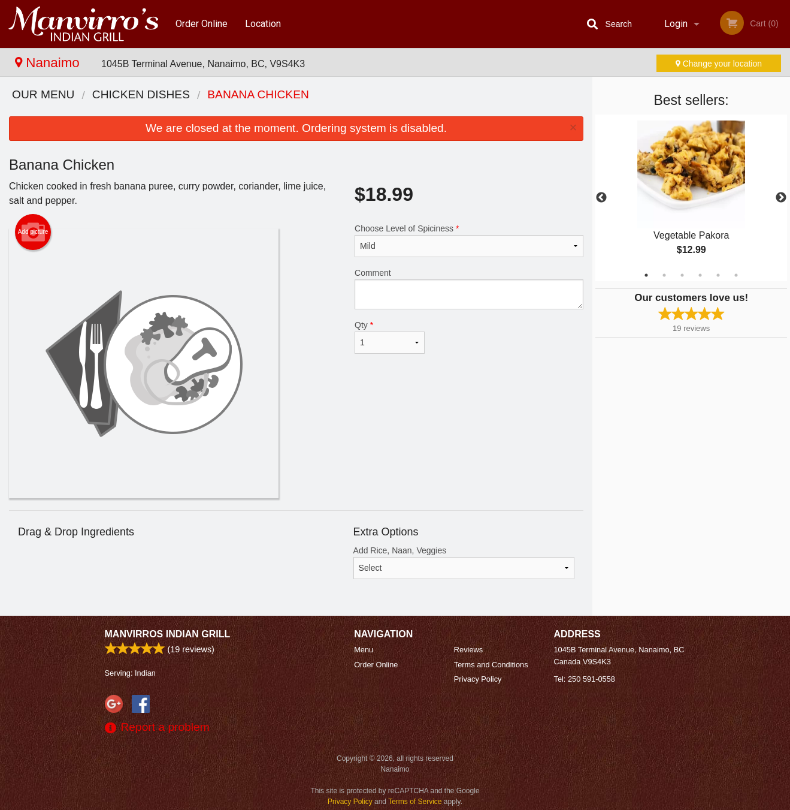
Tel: (584, 679)
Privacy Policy (478, 679)
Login (676, 23)
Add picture (33, 232)
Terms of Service (414, 801)
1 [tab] (646, 275)
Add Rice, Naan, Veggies (464, 562)
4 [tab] (700, 275)
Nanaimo (49, 62)
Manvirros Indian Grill (168, 634)
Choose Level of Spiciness (469, 240)
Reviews (468, 649)
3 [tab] (682, 275)
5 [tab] (718, 275)
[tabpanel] (691, 198)
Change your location (719, 63)
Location (263, 23)
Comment (469, 288)
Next (781, 198)
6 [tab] (736, 275)
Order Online (201, 23)
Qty (390, 337)
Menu (363, 649)
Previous (601, 198)
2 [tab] (664, 275)
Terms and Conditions (491, 664)
